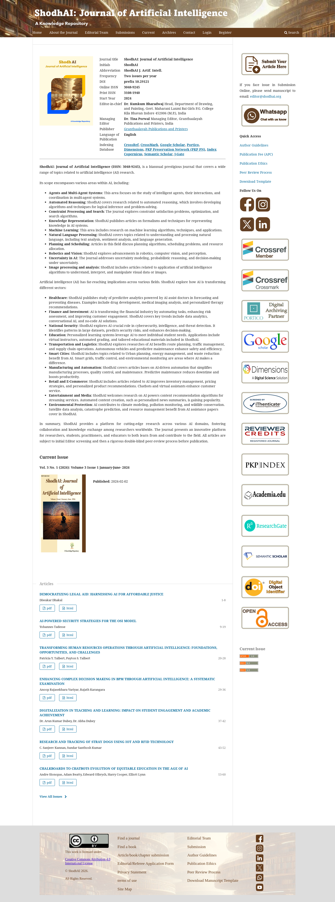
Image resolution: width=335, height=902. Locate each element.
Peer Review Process (256, 172)
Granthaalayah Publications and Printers (156, 129)
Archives (169, 32)
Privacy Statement (131, 872)
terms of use (127, 880)
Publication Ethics (253, 163)
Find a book (126, 847)
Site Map (124, 889)
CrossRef (131, 145)
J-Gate (179, 154)
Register (225, 32)
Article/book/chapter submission (143, 855)
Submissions (125, 32)
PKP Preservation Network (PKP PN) (175, 149)
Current (148, 32)
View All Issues (51, 796)
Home (37, 32)
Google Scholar (172, 145)
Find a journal (128, 838)
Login (207, 32)
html (69, 608)
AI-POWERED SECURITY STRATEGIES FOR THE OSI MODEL (88, 621)
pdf (49, 608)
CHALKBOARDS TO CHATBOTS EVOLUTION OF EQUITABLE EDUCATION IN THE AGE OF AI (114, 768)
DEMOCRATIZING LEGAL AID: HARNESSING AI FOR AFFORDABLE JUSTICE (101, 594)
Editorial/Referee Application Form (145, 863)
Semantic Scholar (158, 154)
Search (291, 32)
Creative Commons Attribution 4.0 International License (87, 861)
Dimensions (134, 149)
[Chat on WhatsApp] (265, 127)
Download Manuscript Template (212, 880)
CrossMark (149, 145)
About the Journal (63, 32)
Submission (196, 847)
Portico (193, 145)
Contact (189, 32)
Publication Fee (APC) (256, 154)
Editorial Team (96, 32)
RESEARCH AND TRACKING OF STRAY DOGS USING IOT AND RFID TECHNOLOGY (107, 742)
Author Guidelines (254, 145)
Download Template (255, 181)
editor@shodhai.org (265, 96)
